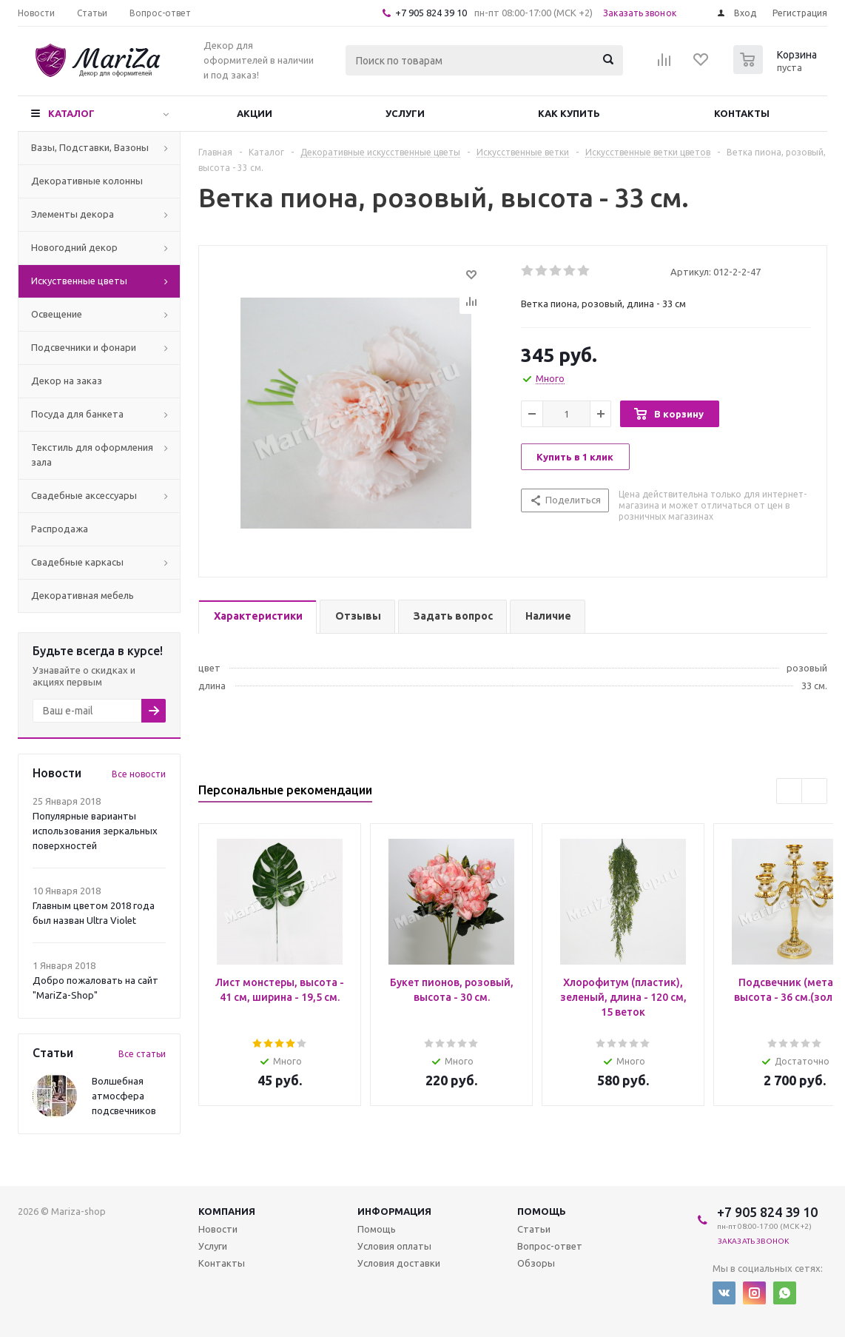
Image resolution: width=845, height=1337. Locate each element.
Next (814, 791)
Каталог (71, 113)
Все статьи (142, 1054)
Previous (789, 791)
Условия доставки (398, 1263)
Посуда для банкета (77, 414)
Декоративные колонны (87, 180)
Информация (394, 1211)
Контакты (742, 113)
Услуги (405, 113)
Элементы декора (72, 214)
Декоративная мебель (82, 595)
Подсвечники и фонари (83, 347)
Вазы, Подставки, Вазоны (90, 147)
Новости (218, 1229)
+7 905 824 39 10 (431, 12)
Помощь (541, 1211)
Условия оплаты (394, 1246)
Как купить (569, 113)
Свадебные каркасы (77, 562)
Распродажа (59, 528)
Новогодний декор (74, 247)
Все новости (139, 774)
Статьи (534, 1229)
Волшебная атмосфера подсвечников (124, 1096)
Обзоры (536, 1263)
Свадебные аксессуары (84, 495)
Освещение (56, 314)
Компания (226, 1211)
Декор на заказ (66, 380)
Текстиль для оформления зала (92, 454)
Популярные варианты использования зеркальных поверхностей (95, 831)
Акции (254, 113)
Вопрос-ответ (549, 1246)
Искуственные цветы (79, 280)
